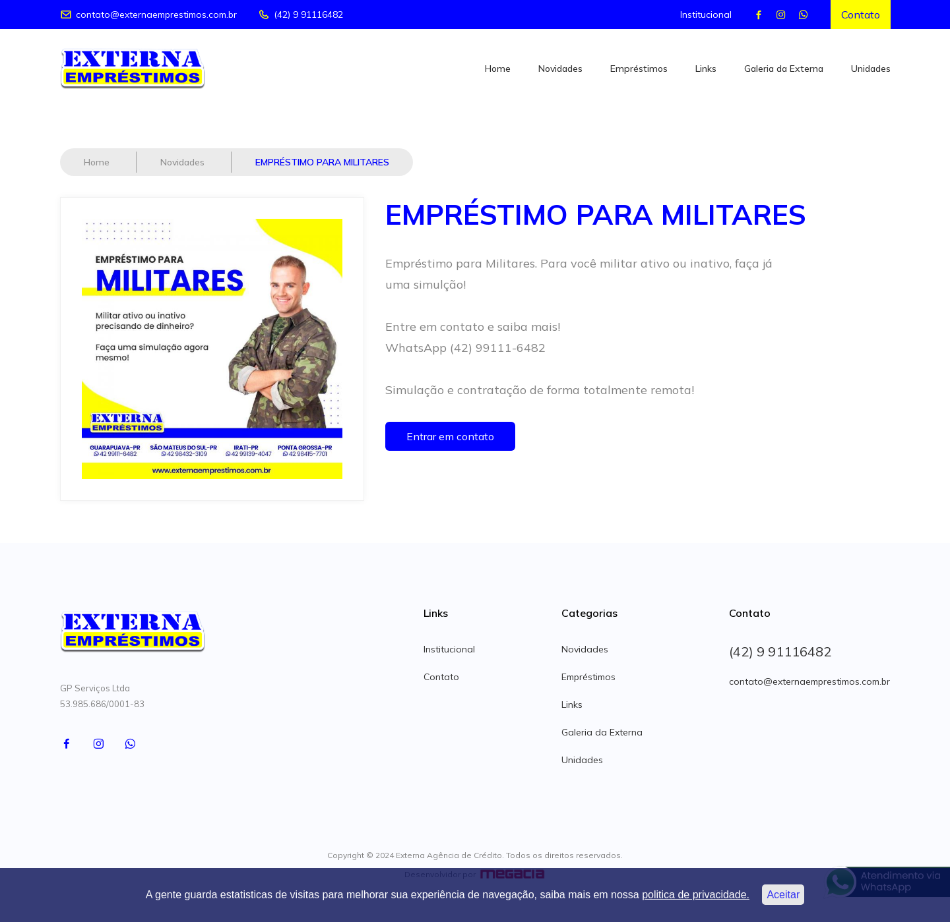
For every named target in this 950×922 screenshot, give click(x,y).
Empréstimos (639, 68)
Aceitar (783, 894)
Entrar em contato (450, 436)
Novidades (560, 68)
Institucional (706, 14)
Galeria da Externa (783, 68)
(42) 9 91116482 (300, 14)
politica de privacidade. (695, 894)
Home (498, 68)
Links (705, 68)
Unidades (871, 68)
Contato (860, 14)
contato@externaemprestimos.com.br (148, 14)
